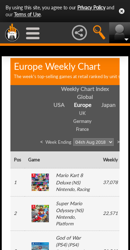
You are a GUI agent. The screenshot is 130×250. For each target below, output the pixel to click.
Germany (82, 121)
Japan (108, 104)
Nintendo (65, 189)
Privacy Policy (91, 7)
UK (82, 113)
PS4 (73, 245)
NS (76, 182)
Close (121, 11)
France (82, 129)
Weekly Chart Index (85, 88)
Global (85, 96)
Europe (82, 104)
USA (58, 104)
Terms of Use (27, 14)
